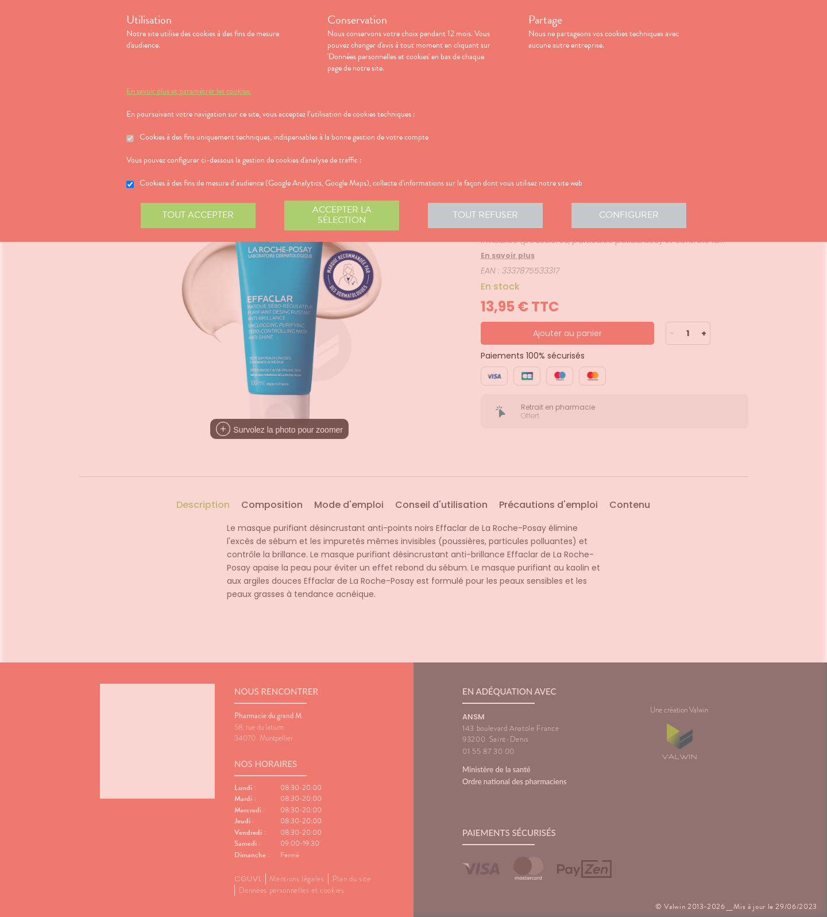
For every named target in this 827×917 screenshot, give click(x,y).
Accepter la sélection (342, 215)
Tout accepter (198, 215)
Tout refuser (485, 215)
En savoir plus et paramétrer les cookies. (188, 91)
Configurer (629, 215)
